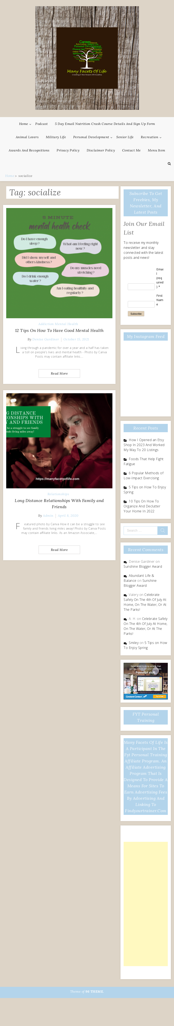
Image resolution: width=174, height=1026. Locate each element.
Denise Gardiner (45, 339)
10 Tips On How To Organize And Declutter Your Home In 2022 (142, 506)
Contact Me (131, 150)
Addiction (46, 324)
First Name (159, 300)
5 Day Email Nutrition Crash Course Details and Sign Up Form (105, 124)
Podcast (41, 124)
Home (23, 124)
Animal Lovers (27, 137)
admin (48, 515)
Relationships (58, 494)
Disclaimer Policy (101, 150)
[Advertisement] (144, 904)
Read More (59, 373)
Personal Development (91, 137)
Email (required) (160, 278)
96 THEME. (94, 991)
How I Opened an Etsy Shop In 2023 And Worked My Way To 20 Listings (144, 445)
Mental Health (66, 324)
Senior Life (125, 137)
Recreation (149, 137)
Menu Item (156, 150)
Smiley (134, 642)
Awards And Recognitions (29, 150)
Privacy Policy (68, 150)
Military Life (56, 137)
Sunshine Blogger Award (143, 566)
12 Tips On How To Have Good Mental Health (59, 330)
